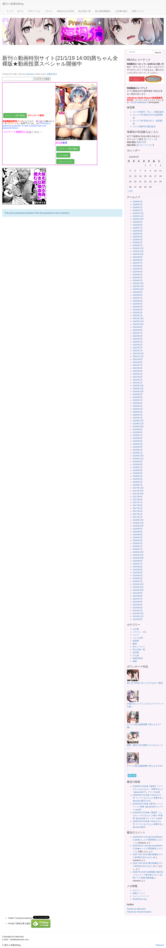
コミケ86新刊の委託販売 (144, 126)
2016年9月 (138, 529)
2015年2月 (138, 578)
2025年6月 (138, 231)
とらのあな (63, 155)
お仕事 (136, 629)
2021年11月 (138, 356)
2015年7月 (138, 564)
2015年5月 (138, 569)
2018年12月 (138, 456)
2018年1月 (138, 485)
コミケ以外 (138, 638)
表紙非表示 (52, 74)
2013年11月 (138, 616)
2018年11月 (138, 458)
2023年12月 (138, 283)
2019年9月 (138, 429)
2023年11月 (138, 286)
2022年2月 (138, 347)
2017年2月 (138, 514)
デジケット (150, 139)
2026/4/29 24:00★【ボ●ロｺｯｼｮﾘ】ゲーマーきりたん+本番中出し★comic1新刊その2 (148, 798)
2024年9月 (138, 257)
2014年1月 (138, 610)
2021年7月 (138, 365)
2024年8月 (138, 260)
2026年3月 (138, 204)
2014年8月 (138, 596)
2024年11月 (138, 251)
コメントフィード (141, 896)
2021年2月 (138, 380)
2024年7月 (138, 263)
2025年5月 (138, 234)
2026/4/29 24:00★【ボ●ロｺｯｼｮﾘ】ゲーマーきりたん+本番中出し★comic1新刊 (148, 824)
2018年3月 (138, 479)
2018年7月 (138, 467)
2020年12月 (138, 385)
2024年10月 (138, 254)
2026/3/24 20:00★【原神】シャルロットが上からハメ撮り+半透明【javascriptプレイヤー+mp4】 (148, 815)
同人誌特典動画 (103, 11)
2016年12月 (138, 520)
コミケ (136, 635)
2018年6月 (138, 470)
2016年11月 (138, 523)
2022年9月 (138, 327)
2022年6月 (138, 336)
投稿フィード (139, 893)
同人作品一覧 (84, 11)
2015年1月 (138, 581)
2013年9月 (138, 619)
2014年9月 (138, 593)
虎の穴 (141, 142)
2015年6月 (138, 566)
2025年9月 (138, 222)
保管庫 (136, 641)
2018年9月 (138, 461)
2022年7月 (138, 333)
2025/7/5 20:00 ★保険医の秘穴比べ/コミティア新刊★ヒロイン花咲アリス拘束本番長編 (148, 875)
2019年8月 (138, 432)
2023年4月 (138, 307)
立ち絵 (136, 655)
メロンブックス (65, 161)
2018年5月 (138, 473)
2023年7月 (138, 298)
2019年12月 (138, 420)
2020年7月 (138, 400)
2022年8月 (138, 330)
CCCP (134, 102)
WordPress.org (139, 899)
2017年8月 (138, 499)
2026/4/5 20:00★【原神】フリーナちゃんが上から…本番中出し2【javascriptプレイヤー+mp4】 (148, 789)
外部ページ (138, 11)
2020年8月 (138, 397)
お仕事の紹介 (121, 11)
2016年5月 (138, 537)
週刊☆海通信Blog (12, 3)
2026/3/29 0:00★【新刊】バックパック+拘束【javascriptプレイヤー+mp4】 (148, 807)
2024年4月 (138, 271)
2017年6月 (138, 505)
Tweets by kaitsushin (136, 909)
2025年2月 (138, 242)
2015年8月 (138, 561)
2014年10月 (138, 590)
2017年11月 (138, 491)
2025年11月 (138, 216)
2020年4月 (138, 409)
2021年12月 (138, 353)
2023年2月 (138, 312)
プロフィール (34, 11)
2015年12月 (138, 552)
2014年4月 (138, 604)
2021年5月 (138, 371)
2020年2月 (138, 415)
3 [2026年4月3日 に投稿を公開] (155, 165)
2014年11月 (138, 587)
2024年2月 (138, 277)
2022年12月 (138, 318)
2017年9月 (138, 496)
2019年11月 (138, 423)
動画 (135, 643)
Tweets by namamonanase (139, 912)
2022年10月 (138, 324)
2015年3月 (138, 575)
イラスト (49, 11)
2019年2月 (138, 450)
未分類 (136, 652)
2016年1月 (138, 549)
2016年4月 (138, 540)
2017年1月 (138, 517)
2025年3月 (138, 239)
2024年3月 (138, 274)
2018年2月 (138, 482)
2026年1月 (138, 210)
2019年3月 (138, 447)
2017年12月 (138, 488)
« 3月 (130, 191)
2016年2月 (138, 546)
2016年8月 (138, 531)
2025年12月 (138, 213)
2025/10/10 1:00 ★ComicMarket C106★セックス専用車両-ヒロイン (148, 840)
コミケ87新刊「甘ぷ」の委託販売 (148, 112)
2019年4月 (138, 444)
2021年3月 (138, 377)
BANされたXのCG (65, 11)
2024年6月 (138, 266)
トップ (10, 11)
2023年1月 (138, 315)
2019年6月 (138, 438)
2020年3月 (138, 412)
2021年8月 (138, 362)
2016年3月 (138, 543)
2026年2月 (138, 207)
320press (159, 945)
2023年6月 (138, 301)
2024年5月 (138, 269)
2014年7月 (138, 599)
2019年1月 (138, 453)
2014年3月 (138, 607)
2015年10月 (138, 558)
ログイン (137, 890)
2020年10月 (138, 391)
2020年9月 (138, 394)
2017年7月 (138, 502)
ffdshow (143, 102)
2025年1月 (138, 245)
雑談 (135, 661)
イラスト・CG (139, 632)
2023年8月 (138, 295)
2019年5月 (138, 441)
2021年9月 (138, 359)
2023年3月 (138, 309)
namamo (30, 74)
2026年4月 (138, 201)
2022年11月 (138, 321)
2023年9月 (138, 292)
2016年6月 (138, 534)
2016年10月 (138, 526)
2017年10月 (138, 493)
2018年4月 (138, 476)
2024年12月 (138, 248)
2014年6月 (138, 602)
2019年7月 (138, 435)
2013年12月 (138, 613)
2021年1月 (138, 382)
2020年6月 (138, 403)
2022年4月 (138, 342)
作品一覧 (132, 775)
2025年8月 (138, 225)
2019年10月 (138, 426)
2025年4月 (138, 236)
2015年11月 (138, 555)
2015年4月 (138, 572)
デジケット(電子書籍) (15, 115)
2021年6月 (138, 368)
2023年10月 (138, 289)
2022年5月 (138, 339)
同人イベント (139, 646)
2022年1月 (138, 350)
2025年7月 (138, 228)
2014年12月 (138, 584)
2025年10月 (138, 219)
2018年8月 (138, 464)
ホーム (20, 11)
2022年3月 (138, 345)
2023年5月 (138, 304)
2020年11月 (138, 388)
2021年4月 (138, 374)
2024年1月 (138, 280)
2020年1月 (138, 418)
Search (158, 52)
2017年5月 (138, 508)
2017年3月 (138, 511)
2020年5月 (138, 406)
